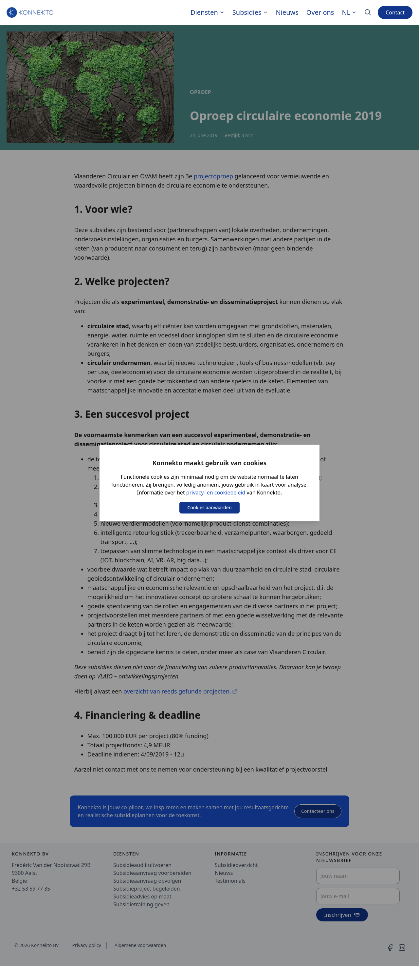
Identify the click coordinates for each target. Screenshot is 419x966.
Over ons (320, 12)
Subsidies (247, 12)
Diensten (204, 12)
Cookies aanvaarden (209, 507)
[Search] (368, 12)
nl (349, 12)
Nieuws (287, 12)
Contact (395, 12)
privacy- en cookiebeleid (216, 492)
